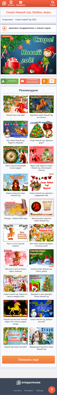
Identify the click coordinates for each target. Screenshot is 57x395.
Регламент (29, 391)
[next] (53, 54)
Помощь (39, 391)
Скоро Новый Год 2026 (25, 19)
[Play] (4, 28)
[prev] (3, 54)
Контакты (18, 391)
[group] (28, 28)
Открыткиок (7, 19)
